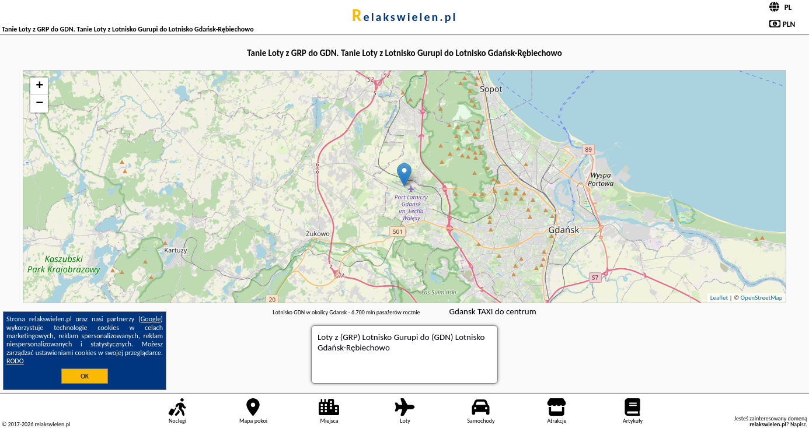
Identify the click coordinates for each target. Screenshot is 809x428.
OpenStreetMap (762, 297)
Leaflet (719, 297)
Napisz (798, 424)
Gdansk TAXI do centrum (492, 311)
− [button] (39, 104)
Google (151, 319)
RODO (15, 361)
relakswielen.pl (405, 17)
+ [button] (39, 86)
